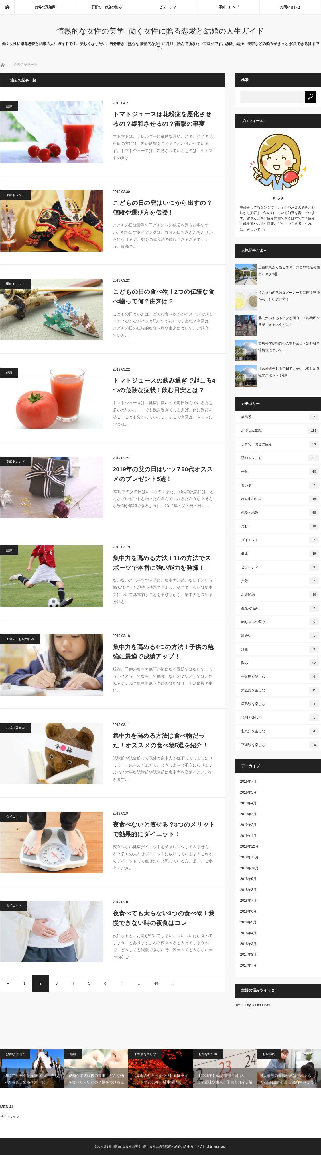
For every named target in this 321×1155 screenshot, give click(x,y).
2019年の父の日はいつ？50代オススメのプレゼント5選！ (163, 474)
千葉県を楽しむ (280, 676)
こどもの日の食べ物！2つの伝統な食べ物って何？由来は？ (164, 296)
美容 (280, 526)
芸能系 (280, 417)
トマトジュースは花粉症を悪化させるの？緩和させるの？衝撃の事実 (162, 119)
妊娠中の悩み (280, 499)
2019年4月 (248, 803)
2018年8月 (248, 890)
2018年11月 (249, 857)
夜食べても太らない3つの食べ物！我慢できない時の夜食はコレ (164, 918)
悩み (280, 662)
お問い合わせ (290, 7)
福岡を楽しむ (280, 717)
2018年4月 (248, 933)
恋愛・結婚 (280, 512)
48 (156, 983)
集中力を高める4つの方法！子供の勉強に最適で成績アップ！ (163, 652)
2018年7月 (248, 901)
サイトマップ (9, 1116)
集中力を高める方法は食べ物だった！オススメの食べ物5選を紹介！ (160, 740)
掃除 (280, 581)
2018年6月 (248, 911)
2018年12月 (249, 846)
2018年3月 (248, 944)
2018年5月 (248, 922)
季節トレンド (229, 7)
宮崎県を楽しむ (280, 744)
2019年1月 (248, 836)
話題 (280, 649)
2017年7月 (248, 965)
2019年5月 (248, 792)
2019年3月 (248, 814)
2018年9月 (248, 879)
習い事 (280, 485)
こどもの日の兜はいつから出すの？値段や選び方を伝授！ (162, 208)
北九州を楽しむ (280, 731)
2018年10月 (249, 868)
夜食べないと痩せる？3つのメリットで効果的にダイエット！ (164, 829)
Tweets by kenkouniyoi (252, 1005)
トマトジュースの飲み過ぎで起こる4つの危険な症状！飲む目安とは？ (164, 385)
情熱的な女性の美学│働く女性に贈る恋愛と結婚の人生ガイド (160, 31)
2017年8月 (248, 955)
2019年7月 (248, 782)
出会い (280, 635)
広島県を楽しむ (280, 703)
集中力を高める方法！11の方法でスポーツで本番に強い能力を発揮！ (162, 563)
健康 (9, 106)
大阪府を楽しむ (280, 690)
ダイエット (14, 816)
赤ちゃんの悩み (280, 621)
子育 (280, 471)
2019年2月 (248, 825)
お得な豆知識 (45, 7)
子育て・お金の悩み (106, 7)
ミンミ (278, 198)
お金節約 (280, 594)
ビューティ (167, 7)
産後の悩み (280, 608)
